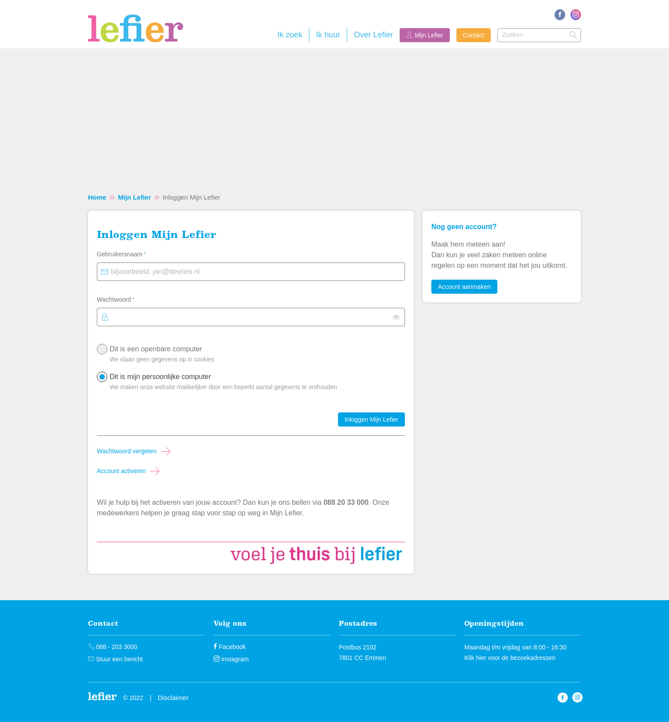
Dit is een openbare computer (255, 356)
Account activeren (121, 470)
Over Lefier (373, 34)
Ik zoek (289, 34)
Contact (473, 35)
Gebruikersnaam (133, 253)
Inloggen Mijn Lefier (371, 419)
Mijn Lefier (429, 35)
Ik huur (328, 34)
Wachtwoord (127, 298)
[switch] (396, 317)
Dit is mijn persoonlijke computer (255, 384)
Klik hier (475, 657)
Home (97, 197)
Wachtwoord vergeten (127, 451)
